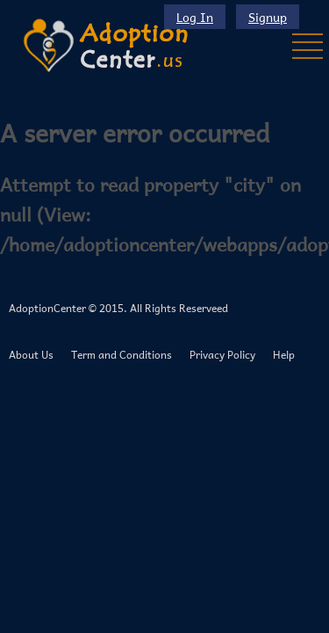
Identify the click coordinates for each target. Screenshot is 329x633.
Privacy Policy (222, 354)
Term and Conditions (121, 354)
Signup (267, 16)
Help (284, 354)
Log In (194, 16)
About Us (31, 354)
